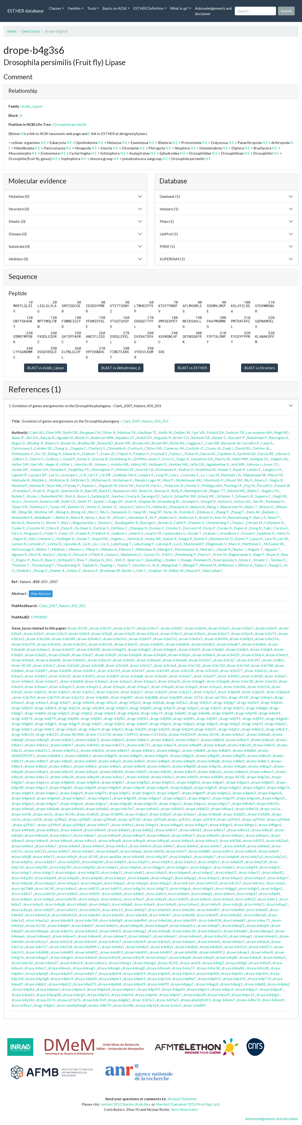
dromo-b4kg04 (105, 755)
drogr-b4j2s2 (130, 702)
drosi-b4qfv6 (130, 867)
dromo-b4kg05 (131, 755)
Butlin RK (177, 443)
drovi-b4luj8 (55, 904)
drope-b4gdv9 (109, 787)
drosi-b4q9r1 (139, 862)
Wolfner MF (44, 512)
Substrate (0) (19, 246)
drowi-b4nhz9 (86, 957)
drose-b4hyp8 (110, 840)
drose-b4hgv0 (221, 825)
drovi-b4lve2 (188, 904)
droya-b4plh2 (23, 989)
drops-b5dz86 (259, 814)
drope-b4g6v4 (37, 782)
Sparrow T (135, 560)
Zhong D (40, 570)
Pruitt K (39, 491)
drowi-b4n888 (37, 952)
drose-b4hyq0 (158, 840)
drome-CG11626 (153, 734)
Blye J (66, 522)
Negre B (276, 480)
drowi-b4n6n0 (209, 941)
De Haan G (83, 528)
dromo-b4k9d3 (87, 745)
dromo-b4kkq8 (208, 761)
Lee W (283, 539)
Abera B (77, 517)
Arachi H (205, 517)
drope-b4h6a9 (72, 809)
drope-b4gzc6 (195, 803)
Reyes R (272, 554)
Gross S (168, 459)
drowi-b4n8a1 (113, 947)
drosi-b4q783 (60, 867)
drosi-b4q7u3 (275, 856)
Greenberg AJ (120, 459)
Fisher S (50, 533)
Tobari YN (19, 507)
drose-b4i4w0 (258, 846)
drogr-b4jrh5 (252, 724)
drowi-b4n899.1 (87, 947)
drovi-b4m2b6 (184, 910)
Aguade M (65, 438)
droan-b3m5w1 (115, 639)
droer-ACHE (21, 665)
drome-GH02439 (182, 734)
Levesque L (69, 475)
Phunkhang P (185, 554)
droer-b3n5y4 (165, 665)
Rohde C (18, 496)
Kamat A (169, 539)
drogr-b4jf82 (114, 718)
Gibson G (283, 454)
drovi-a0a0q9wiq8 (71, 1005)
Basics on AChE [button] (114, 8)
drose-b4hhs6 (48, 830)
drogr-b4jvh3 (112, 729)
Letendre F (37, 544)
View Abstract (40, 594)
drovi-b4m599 (185, 920)
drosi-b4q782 (37, 867)
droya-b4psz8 (195, 995)
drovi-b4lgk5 (249, 888)
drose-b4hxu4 (61, 840)
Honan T (83, 539)
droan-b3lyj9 (124, 633)
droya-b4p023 (209, 979)
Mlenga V (164, 549)
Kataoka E (58, 469)
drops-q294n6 (278, 819)
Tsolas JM (57, 507)
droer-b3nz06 (235, 687)
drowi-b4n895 (136, 952)
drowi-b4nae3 (238, 952)
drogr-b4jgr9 (69, 724)
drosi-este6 (276, 883)
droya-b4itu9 (259, 963)
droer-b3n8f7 (36, 670)
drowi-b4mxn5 (190, 936)
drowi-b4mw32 (210, 931)
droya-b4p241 (234, 979)
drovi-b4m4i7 (160, 915)
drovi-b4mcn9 (273, 1000)
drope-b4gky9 (71, 793)
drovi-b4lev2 (66, 888)
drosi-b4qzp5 (114, 883)
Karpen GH (39, 469)
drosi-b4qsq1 (115, 878)
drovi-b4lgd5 (203, 888)
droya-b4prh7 (170, 995)
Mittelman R (145, 549)
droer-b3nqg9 (193, 681)
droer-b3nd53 (84, 676)
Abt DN (32, 438)
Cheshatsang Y (217, 522)
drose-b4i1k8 (230, 840)
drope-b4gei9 (157, 787)
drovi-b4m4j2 (231, 915)
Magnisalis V (216, 544)
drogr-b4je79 (152, 713)
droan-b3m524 (100, 644)
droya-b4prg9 (74, 995)
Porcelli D (265, 485)
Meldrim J (59, 549)
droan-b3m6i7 (140, 639)
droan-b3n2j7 (224, 660)
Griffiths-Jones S (146, 459)
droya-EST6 (46, 1000)
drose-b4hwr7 (85, 835)
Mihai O (92, 549)
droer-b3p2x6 (107, 692)
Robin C (253, 491)
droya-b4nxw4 (158, 968)
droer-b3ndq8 (132, 676)
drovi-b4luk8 (122, 904)
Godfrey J (53, 459)
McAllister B (59, 480)
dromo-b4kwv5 (262, 772)
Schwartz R (244, 496)
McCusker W (274, 544)
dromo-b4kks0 (36, 766)
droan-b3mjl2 (35, 655)
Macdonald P (194, 544)
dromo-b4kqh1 (36, 772)
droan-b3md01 (203, 644)
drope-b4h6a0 (23, 809)
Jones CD (271, 464)
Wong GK (78, 512)
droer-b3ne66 (156, 676)
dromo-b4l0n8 (137, 777)
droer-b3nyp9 (186, 687)
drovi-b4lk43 (67, 894)
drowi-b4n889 (62, 952)
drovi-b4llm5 (134, 894)
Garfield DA (246, 454)
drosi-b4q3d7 (157, 856)
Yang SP (155, 512)
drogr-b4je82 (175, 713)
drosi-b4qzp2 (45, 883)
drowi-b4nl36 (22, 963)
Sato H (167, 496)
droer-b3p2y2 (205, 692)
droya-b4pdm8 (109, 984)
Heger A (51, 464)
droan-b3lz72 (265, 633)
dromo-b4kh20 (259, 755)
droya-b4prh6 (146, 995)
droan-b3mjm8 (129, 655)
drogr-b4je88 (199, 713)
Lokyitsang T (121, 544)
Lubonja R (164, 544)
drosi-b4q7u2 (252, 856)
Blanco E (52, 443)
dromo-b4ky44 (87, 777)
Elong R (255, 528)
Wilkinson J (227, 565)
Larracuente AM (259, 432)
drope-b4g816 (188, 782)
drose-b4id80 (199, 851)
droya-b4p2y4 (147, 1005)
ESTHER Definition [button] (148, 8)
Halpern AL (279, 459)
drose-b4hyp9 (134, 840)
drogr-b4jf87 (207, 718)
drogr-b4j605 (117, 708)
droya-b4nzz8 (257, 968)
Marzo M (275, 475)
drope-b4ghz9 (205, 787)
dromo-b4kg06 (156, 755)
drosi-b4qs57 (249, 872)
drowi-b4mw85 (235, 931)
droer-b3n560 (207, 670)
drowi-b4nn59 (71, 963)
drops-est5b (32, 819)
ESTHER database (25, 10)
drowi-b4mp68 (131, 925)
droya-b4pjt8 (254, 984)
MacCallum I (212, 570)
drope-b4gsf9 (224, 798)
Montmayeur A (186, 549)
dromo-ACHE (208, 734)
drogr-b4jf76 (22, 718)
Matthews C (251, 544)
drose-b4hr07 (166, 830)
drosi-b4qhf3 (224, 867)
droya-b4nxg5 (84, 968)
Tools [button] (91, 8)
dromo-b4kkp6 (158, 761)
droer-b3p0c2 (83, 692)
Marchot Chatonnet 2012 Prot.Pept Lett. (188, 1104)
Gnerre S (36, 459)
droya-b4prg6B (48, 995)
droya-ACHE (168, 963)
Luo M (214, 475)
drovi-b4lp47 (247, 894)
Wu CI (93, 512)
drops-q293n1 (179, 819)
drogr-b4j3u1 (177, 702)
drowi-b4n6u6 (258, 941)
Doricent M (192, 528)
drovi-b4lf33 (89, 888)
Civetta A (135, 448)
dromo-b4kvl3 (185, 772)
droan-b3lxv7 (148, 628)
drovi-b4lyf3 (254, 904)
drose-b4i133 (35, 851)
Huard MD (100, 539)
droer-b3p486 (97, 697)
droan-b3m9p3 (241, 639)
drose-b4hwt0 (208, 835)
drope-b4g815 (163, 782)
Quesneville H (72, 491)
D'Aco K (52, 528)
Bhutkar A (35, 443)
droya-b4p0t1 (232, 973)
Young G (275, 565)
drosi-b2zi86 (123, 1005)
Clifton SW (153, 448)
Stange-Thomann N (196, 560)
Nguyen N (19, 554)
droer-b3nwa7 (36, 687)
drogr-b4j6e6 (271, 702)
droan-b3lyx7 (218, 633)
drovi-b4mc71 (259, 920)
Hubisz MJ (139, 464)
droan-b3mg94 (114, 649)
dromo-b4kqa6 (234, 766)
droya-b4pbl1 (35, 984)
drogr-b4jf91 (230, 718)
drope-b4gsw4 (248, 798)
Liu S (105, 544)
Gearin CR (153, 533)
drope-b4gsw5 (273, 798)
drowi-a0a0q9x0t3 (196, 1000)
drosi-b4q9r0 (115, 862)
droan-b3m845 (152, 644)
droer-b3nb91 (36, 676)
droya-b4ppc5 (198, 989)
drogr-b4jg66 (277, 718)
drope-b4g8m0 (63, 782)
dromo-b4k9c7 (62, 745)
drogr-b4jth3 (22, 729)
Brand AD (105, 443)
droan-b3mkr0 (204, 655)
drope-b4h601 (172, 809)
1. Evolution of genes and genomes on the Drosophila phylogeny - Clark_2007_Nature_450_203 (85, 405)
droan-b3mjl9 (105, 655)
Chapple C (78, 448)
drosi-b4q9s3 (208, 862)
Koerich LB (144, 469)
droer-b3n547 (133, 670)
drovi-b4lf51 (111, 888)
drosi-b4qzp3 (68, 883)
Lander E (254, 469)
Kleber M (176, 570)
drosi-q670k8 (22, 888)
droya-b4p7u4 (159, 979)
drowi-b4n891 (87, 952)
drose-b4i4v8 (234, 846)
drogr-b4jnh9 (137, 724)
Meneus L (76, 549)
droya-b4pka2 (279, 984)
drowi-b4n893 (111, 952)
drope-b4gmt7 (168, 793)
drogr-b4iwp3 (262, 697)
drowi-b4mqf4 (258, 925)
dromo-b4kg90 (233, 755)
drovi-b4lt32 (245, 899)
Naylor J (238, 549)
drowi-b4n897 (161, 952)
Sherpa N (96, 560)
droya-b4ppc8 (271, 989)
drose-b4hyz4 (182, 840)
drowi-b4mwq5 (38, 936)
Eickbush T (90, 454)
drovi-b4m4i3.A (37, 915)
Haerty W (222, 459)
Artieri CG (181, 438)
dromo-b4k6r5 (137, 740)
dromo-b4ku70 (248, 1000)
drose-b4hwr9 (134, 835)
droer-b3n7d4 (238, 665)
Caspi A (267, 443)
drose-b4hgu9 (196, 825)
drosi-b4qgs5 (201, 867)
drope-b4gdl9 (85, 787)
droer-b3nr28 (242, 681)
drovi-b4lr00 (66, 899)
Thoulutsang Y (42, 565)
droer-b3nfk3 (228, 676)
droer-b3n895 (195, 1005)
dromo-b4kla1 (110, 766)
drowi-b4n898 (186, 952)
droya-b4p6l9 (86, 979)
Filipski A (124, 454)
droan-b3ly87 (172, 628)
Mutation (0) (19, 196)
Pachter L (89, 485)
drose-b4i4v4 (140, 846)
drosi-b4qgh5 (177, 867)
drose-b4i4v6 (187, 846)
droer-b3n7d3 (214, 665)
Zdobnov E (205, 512)
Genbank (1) (170, 196)
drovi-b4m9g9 (111, 920)
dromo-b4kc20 (239, 745)
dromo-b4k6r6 (162, 740)
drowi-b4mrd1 (62, 931)
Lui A (177, 544)
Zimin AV (253, 512)
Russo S (83, 496)
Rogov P (23, 560)
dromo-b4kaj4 (215, 745)
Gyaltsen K (265, 533)
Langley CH (272, 469)
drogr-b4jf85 (183, 718)
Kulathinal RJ (206, 469)
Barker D (219, 438)
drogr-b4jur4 (89, 729)
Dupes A (240, 528)
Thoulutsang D (68, 565)
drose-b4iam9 (107, 851)
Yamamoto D (121, 512)
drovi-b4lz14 (90, 910)
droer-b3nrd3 (266, 681)
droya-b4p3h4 (256, 973)
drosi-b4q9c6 (22, 862)
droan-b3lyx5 (171, 633)
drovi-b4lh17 (22, 894)
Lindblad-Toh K (125, 475)
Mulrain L (207, 549)
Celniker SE (43, 448)
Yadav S (260, 565)
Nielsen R (36, 485)
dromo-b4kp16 (209, 766)
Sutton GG (242, 501)
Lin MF (105, 475)
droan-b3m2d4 (38, 639)
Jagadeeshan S (217, 464)
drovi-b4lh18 (44, 894)
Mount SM (234, 480)
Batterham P (257, 438)
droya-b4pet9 (134, 984)
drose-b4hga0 (171, 825)
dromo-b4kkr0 (233, 761)
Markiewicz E (131, 554)
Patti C (167, 554)
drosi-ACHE (88, 856)
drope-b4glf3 (119, 793)
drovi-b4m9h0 (136, 920)
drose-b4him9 (95, 830)
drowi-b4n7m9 (94, 1000)
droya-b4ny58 (208, 968)
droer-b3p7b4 (24, 697)
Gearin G (136, 533)
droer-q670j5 (215, 697)
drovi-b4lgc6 (180, 888)
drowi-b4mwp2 (261, 931)
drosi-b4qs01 (226, 872)
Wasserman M (231, 507)
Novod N (80, 554)
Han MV (36, 464)
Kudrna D (186, 469)
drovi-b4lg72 (157, 888)
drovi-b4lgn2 (271, 888)
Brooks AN (140, 443)
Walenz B (197, 507)
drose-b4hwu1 (257, 835)
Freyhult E (159, 454)
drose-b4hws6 (158, 835)
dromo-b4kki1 (134, 761)
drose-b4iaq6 (131, 851)
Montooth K (213, 480)
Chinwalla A (116, 448)
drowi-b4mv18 (184, 931)
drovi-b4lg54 (134, 888)
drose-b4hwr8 (109, 835)
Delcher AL (261, 448)
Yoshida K (186, 512)
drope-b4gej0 (181, 787)
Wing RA (25, 512)
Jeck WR (237, 464)
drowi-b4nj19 (133, 957)
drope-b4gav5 (237, 782)
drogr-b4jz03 (159, 729)
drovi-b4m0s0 (159, 910)
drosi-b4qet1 (107, 867)
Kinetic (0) (17, 221)
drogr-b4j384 (93, 708)
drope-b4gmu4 (269, 793)
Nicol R (35, 554)
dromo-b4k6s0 (262, 740)
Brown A (165, 522)
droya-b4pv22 (243, 995)
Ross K (37, 560)
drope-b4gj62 (230, 787)
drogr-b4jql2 (230, 724)
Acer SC (105, 517)
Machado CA (231, 475)
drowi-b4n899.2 (212, 952)
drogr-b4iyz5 (106, 702)
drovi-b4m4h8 (233, 910)
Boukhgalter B (126, 522)
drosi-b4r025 (207, 883)
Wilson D (266, 507)
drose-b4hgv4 (270, 825)
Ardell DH (144, 438)
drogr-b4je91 (270, 713)
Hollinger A (65, 539)
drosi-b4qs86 (92, 878)
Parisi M (142, 485)
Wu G (104, 512)
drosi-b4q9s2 (185, 862)
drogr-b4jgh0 (22, 724)
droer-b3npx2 (121, 681)
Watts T (250, 507)
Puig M (53, 491)
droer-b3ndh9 (108, 676)
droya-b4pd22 (60, 984)
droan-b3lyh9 (266, 628)
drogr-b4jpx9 (207, 724)
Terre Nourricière (184, 1109)
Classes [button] (55, 8)
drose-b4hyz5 (207, 840)
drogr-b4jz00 (135, 729)
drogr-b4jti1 (44, 729)
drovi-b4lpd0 (270, 894)
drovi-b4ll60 (112, 894)
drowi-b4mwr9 (114, 936)
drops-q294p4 (74, 825)
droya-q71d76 (69, 1000)
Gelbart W (182, 432)
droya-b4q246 (23, 1000)
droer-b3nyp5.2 (88, 687)
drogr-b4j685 (141, 708)
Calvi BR (212, 443)
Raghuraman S (240, 554)
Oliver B (108, 432)
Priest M (219, 554)
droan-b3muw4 (149, 660)
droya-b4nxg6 (108, 968)
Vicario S (126, 507)
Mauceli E (193, 570)
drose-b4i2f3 (253, 840)
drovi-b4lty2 (22, 1005)
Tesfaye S (277, 560)
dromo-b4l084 (211, 777)
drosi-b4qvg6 (185, 878)
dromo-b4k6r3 (87, 740)
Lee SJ (54, 475)
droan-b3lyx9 (242, 633)
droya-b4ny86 (233, 968)
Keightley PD (79, 469)
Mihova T (126, 549)
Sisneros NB (49, 501)
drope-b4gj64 (254, 787)
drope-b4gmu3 (244, 793)
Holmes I (102, 464)
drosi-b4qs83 (22, 878)
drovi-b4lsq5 (223, 899)
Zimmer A (57, 570)
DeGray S (101, 528)
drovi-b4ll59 (90, 894)
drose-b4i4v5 (164, 846)
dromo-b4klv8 (134, 766)
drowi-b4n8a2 (137, 947)
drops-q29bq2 (55, 819)
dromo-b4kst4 (61, 772)
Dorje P (209, 528)
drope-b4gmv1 (99, 798)
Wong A (62, 512)
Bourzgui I (148, 522)
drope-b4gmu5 (23, 798)
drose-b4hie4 (71, 830)
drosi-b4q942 (84, 867)
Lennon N (19, 544)
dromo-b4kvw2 (210, 772)
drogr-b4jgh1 (46, 724)
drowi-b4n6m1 (184, 941)
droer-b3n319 (109, 670)
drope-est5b (21, 814)
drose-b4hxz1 (85, 840)
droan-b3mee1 (38, 649)
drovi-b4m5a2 (37, 920)
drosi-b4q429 (232, 862)
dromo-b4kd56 (92, 750)
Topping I (107, 565)
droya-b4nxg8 (133, 968)
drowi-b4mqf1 (208, 925)
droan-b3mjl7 (82, 655)
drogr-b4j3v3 (200, 702)
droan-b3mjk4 (261, 649)
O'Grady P (71, 485)
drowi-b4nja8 (180, 957)
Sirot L (17, 501)
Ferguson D (33, 533)
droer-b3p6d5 (253, 692)
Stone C (245, 560)
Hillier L (66, 464)
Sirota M (31, 501)
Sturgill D (208, 501)
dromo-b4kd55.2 (65, 750)
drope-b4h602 (197, 809)
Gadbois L (119, 533)
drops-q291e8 (154, 819)
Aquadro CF (125, 438)
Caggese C (195, 443)
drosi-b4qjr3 (43, 872)
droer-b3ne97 (205, 676)
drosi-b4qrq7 (203, 872)
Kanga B (185, 539)
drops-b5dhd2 (88, 814)
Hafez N (283, 533)
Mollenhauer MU (189, 480)
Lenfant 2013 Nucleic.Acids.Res (125, 1104)
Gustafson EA (202, 459)
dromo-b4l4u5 (162, 777)
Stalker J (172, 560)
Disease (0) (18, 234)
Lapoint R (19, 475)
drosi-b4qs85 (69, 878)
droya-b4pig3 (231, 984)
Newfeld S (19, 485)
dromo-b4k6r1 (62, 740)
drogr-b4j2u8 (153, 702)
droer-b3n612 (256, 670)
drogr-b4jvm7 (224, 1000)
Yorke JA (170, 512)
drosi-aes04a (110, 856)
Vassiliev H (141, 565)
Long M (161, 475)
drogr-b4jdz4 (104, 713)
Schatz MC (206, 496)
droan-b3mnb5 (74, 660)
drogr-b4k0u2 (253, 729)
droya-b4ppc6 (222, 989)
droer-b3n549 (158, 670)
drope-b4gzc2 (170, 803)
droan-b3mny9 (99, 660)
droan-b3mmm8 (48, 660)
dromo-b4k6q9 (37, 740)
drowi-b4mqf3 (233, 925)
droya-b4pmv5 (123, 989)
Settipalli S (66, 560)
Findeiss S (141, 454)
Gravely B (100, 459)
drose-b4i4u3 (22, 846)
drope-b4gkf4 (23, 793)
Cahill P (180, 522)
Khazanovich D (221, 539)
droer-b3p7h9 (48, 697)
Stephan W (146, 501)
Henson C (46, 539)
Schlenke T (225, 496)
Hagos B (19, 539)
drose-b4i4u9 (69, 846)
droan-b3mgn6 (164, 649)
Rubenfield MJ (52, 496)
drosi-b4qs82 (273, 872)
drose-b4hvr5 (60, 835)
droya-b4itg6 (236, 963)
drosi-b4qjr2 (21, 872)
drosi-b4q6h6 (228, 856)
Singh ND (281, 432)
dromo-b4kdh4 (194, 750)
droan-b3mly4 (253, 655)
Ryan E (50, 560)
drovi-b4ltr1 (267, 899)
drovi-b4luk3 (99, 904)
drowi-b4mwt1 (139, 936)
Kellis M (165, 432)
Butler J (128, 570)
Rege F (258, 554)
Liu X (86, 544)
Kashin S (200, 539)
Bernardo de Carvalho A (240, 443)
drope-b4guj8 (120, 803)
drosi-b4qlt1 (134, 872)
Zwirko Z (74, 570)
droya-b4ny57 (183, 968)
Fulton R (191, 454)
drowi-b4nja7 (157, 957)
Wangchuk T (171, 565)
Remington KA (196, 491)
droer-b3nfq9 (252, 676)
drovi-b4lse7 (134, 899)
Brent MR (122, 443)
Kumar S (224, 469)
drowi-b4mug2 (134, 931)
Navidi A (223, 549)
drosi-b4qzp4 (91, 883)
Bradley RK (86, 443)
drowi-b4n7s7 (36, 947)
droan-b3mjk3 (237, 649)
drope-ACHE (235, 777)
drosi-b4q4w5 (181, 856)
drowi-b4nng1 (120, 963)
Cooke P (18, 528)
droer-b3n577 (231, 670)
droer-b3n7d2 (189, 665)
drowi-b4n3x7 (110, 941)
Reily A (176, 491)
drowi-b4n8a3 (162, 947)
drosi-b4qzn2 (208, 878)
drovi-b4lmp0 (201, 894)
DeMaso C (119, 528)
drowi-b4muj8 (159, 931)
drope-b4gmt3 (143, 793)
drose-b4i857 (59, 851)
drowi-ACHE (36, 925)
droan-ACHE (77, 628)
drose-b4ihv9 (245, 851)
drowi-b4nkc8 (250, 957)
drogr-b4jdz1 (58, 713)
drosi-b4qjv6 (65, 872)
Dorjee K (225, 528)
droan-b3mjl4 (59, 655)
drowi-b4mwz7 (165, 936)
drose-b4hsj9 (262, 830)
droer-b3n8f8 (60, 670)
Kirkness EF (125, 469)
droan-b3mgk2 (139, 649)
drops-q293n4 (204, 819)
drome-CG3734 (98, 734)
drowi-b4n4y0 (159, 941)
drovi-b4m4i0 (257, 910)
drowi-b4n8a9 (211, 947)
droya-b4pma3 (48, 989)
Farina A (281, 528)
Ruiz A (70, 496)
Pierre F (204, 554)
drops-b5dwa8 (209, 814)
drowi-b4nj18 (110, 957)
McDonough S (23, 549)
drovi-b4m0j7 (135, 910)
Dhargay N (138, 528)
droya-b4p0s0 (159, 973)
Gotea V (83, 459)
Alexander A (137, 517)
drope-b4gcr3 (37, 787)
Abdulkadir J (43, 517)
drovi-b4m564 (160, 920)
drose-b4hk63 (119, 830)
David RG (243, 448)
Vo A (155, 565)
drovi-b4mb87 (234, 920)
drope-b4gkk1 (119, 1000)
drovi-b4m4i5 (113, 915)
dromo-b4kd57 (118, 750)
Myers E (261, 480)
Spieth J (100, 501)
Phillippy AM (212, 485)
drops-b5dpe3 (136, 814)
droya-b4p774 (259, 979)
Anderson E (168, 517)
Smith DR (70, 432)
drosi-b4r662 (253, 883)
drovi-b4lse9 (156, 899)
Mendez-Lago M (147, 480)
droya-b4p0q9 (37, 973)
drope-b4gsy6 (72, 803)
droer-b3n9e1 (84, 670)
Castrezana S (22, 448)
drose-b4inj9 (67, 856)
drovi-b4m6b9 (62, 920)
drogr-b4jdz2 (81, 713)
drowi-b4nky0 (274, 957)
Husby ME (153, 539)
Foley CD (66, 533)
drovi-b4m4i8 (184, 915)
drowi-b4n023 (235, 947)
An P (153, 517)
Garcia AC (208, 454)
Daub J (228, 448)
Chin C (141, 570)
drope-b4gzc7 (219, 803)
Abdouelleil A (22, 517)
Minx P (167, 480)
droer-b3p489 (171, 697)
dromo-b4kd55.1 (37, 750)
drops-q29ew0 (104, 819)
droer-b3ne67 (180, 676)
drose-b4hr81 (190, 830)
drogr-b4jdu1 (44, 1005)
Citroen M (254, 522)
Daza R (66, 528)
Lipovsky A (71, 544)
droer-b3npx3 (145, 681)
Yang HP (140, 512)
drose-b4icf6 (154, 851)
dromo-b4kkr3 (258, 761)
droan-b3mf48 (88, 649)
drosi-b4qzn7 (278, 878)
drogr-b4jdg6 (257, 708)
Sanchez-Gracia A (125, 496)
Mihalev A (109, 549)
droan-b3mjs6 (179, 655)
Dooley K (156, 528)
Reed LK (145, 491)
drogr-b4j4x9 (248, 702)
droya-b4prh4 (122, 995)
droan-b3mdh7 (228, 644)
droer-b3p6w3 (278, 692)
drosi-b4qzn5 (255, 878)
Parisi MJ (126, 485)
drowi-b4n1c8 (61, 941)
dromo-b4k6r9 (237, 740)
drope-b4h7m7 (122, 809)
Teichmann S (274, 501)
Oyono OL (152, 554)
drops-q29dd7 (80, 819)
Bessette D (35, 522)
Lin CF (93, 475)
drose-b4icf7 (176, 851)
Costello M (35, 528)
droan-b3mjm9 (154, 655)
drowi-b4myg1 (240, 936)
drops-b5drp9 (160, 814)
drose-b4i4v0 (93, 846)
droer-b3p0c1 (59, 692)
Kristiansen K (165, 469)
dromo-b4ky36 (62, 777)
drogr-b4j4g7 (224, 702)
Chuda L (237, 522)
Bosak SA (68, 443)
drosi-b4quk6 (138, 878)
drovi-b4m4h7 (208, 910)
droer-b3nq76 (169, 681)
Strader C (260, 560)
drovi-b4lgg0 (226, 888)
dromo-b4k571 (113, 745)
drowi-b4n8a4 (186, 947)
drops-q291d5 (129, 819)
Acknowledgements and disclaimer (213, 11)
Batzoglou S (278, 438)
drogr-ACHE (238, 697)
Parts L (156, 485)
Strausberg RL (169, 501)
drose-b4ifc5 (223, 851)
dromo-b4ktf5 (136, 772)
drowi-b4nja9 (203, 957)
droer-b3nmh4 (71, 681)
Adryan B (47, 438)
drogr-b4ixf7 (60, 702)
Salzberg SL (101, 496)
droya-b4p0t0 (208, 973)
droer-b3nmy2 (96, 681)
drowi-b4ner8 (262, 952)
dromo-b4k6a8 (258, 734)
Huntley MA (178, 464)
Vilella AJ (159, 507)
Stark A (130, 501)
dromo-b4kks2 (85, 766)
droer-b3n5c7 (44, 665)
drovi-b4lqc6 (44, 899)
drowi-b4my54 (215, 936)
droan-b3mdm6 (254, 644)
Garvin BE (266, 454)
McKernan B (101, 480)
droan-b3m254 (267, 639)
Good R (69, 459)
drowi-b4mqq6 (37, 931)
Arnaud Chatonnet (182, 1099)
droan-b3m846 (177, 644)
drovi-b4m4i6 (136, 915)
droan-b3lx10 (100, 628)
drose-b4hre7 (214, 830)
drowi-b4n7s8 (61, 947)
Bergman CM (90, 432)
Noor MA (53, 485)
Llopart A (146, 475)
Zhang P (222, 512)
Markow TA (126, 432)
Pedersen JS (173, 485)
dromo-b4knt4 (158, 766)
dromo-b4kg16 (182, 755)
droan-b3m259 (23, 644)
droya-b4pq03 (23, 995)
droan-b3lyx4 (147, 633)
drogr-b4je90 (246, 713)
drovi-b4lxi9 (211, 904)
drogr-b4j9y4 (45, 708)
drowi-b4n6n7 (233, 941)
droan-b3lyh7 (242, 628)
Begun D (18, 443)
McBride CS (80, 480)
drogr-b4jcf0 (211, 708)
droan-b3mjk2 (213, 649)
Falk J (268, 528)
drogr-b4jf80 (68, 718)
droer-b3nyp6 (114, 687)
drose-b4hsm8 (36, 835)
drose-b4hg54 (147, 825)
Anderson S (188, 517)
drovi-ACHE (44, 888)
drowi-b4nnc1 (96, 963)
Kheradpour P (102, 469)
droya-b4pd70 (84, 984)
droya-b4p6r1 (110, 979)
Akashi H (81, 438)
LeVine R (54, 544)
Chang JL (61, 448)
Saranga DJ (150, 496)
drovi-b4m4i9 (207, 915)
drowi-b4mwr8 (89, 936)
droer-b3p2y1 (180, 692)
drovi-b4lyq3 (22, 910)
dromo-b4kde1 (143, 750)
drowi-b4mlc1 (107, 925)
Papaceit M (108, 485)
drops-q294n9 (49, 825)
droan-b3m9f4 (216, 639)
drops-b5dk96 (112, 814)
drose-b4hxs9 (37, 840)
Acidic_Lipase (31, 106)
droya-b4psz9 (219, 995)
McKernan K (122, 480)
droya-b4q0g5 (267, 995)
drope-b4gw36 (145, 803)
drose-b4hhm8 (23, 830)
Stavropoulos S (225, 560)
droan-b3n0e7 (200, 660)
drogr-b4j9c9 (22, 708)
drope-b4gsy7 (96, 803)
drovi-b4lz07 (44, 910)
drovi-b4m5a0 (255, 915)
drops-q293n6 (253, 819)
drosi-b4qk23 (88, 872)
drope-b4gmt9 (193, 793)
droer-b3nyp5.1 (62, 687)
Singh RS (280, 496)
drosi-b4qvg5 (162, 878)
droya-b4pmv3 (73, 989)
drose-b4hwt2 (232, 835)
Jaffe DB (197, 464)
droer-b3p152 (73, 697)
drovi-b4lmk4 (178, 894)
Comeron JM (174, 448)
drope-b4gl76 (96, 793)
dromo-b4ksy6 (86, 772)
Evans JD (108, 454)
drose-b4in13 (44, 856)
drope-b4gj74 (278, 787)
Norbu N (64, 554)
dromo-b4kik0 (85, 761)
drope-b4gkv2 (47, 793)
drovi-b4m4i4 (89, 915)
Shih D (120, 560)
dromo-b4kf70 (99, 1005)
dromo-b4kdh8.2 (78, 755)
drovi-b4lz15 (112, 910)
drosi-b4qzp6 (137, 883)
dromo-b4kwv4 (236, 772)
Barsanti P (236, 438)
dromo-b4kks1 (60, 766)
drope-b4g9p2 (138, 782)
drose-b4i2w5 (277, 840)
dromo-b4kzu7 (112, 777)
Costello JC (195, 448)
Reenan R (161, 491)
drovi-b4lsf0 (179, 899)
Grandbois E (229, 533)
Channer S (196, 522)
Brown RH (159, 443)
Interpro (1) (169, 209)
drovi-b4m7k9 (87, 920)
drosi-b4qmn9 (180, 872)
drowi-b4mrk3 (86, 931)
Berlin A (18, 522)
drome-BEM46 (72, 734)
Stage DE (115, 501)
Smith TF (85, 501)
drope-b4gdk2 (61, 787)
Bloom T (52, 522)
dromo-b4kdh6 (244, 750)
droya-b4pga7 (182, 984)
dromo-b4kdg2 (168, 750)
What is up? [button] (179, 8)
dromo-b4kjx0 (110, 761)
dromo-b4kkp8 (183, 761)
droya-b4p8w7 (184, 979)
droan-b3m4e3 (89, 639)
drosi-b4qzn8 (22, 883)
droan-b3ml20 (228, 655)
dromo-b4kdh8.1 (50, 755)
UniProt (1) (169, 234)
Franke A (83, 533)
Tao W (258, 501)
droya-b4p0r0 (61, 973)
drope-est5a (270, 809)
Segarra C (263, 496)
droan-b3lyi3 (56, 633)
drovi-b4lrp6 (89, 899)
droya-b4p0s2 (183, 973)
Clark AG (37, 432)
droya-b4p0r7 (86, 973)
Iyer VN (198, 432)
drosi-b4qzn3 (232, 878)
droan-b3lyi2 (34, 633)
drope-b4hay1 (222, 809)
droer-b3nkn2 (22, 681)
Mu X (248, 480)
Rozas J (33, 496)
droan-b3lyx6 (195, 633)
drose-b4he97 (98, 825)
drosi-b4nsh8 (133, 856)
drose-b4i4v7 (211, 846)
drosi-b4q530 (256, 862)
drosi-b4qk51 (111, 872)
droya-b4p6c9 (62, 979)
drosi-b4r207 (230, 883)
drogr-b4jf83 (137, 718)
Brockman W (110, 570)
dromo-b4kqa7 (260, 766)
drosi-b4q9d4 (92, 862)
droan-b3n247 (248, 660)
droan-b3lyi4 (79, 633)
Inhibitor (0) (18, 259)
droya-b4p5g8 (37, 979)
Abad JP (18, 438)
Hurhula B (135, 539)
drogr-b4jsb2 (275, 724)
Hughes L (118, 539)
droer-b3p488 (146, 697)
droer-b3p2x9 (156, 692)
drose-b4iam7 (83, 851)
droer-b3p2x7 (132, 692)
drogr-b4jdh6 (35, 713)
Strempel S (190, 501)
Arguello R (162, 438)
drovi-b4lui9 (33, 904)
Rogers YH (270, 491)
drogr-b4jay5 (188, 708)
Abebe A (61, 517)
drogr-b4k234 (23, 734)
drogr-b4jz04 (182, 729)
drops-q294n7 (24, 825)
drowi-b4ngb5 (61, 957)
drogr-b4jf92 (253, 718)
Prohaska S (21, 491)
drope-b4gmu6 (48, 798)
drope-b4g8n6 (88, 782)
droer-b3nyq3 (211, 687)
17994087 (39, 617)
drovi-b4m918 (210, 920)
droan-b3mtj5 (124, 660)
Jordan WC (20, 469)
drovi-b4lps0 (22, 899)
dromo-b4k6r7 (187, 740)
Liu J (95, 544)
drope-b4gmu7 (74, 798)
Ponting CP (233, 485)
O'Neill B (96, 554)
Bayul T (274, 517)
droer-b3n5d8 (93, 665)
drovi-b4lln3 (156, 894)
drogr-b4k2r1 (277, 729)
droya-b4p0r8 (110, 973)
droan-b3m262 (75, 644)
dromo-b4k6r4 (112, 740)
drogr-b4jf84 (160, 718)
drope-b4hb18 (247, 809)
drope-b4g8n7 (113, 782)
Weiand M (208, 565)
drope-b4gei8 (134, 787)
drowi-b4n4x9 (134, 941)
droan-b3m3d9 (63, 639)
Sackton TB (235, 432)
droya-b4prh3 (98, 995)
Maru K (234, 544)
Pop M (249, 485)
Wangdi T (190, 565)
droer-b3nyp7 (138, 687)
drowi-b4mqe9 (156, 925)
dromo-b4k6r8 (212, 740)
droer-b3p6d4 (229, 692)
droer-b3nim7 (276, 676)
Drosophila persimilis (70, 124)
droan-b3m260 (49, 644)
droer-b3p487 (122, 697)
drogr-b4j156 (69, 708)
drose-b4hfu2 (123, 825)
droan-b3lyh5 (219, 628)
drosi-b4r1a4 (183, 883)
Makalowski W (254, 475)
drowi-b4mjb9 (59, 925)
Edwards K (71, 454)
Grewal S (248, 533)
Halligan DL (259, 459)
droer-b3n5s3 (143, 1000)
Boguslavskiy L (84, 522)
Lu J (204, 475)
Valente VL (75, 507)
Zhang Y (237, 512)
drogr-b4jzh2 (228, 729)
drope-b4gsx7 (47, 803)
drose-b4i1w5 (167, 1000)
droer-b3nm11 (46, 681)
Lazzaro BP (38, 475)
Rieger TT (217, 491)
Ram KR (91, 491)
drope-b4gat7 (213, 782)
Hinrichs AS (84, 464)
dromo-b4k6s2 (36, 745)
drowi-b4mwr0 (64, 936)
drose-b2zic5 (171, 1005)
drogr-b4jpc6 (160, 724)
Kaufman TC (147, 432)
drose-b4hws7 (183, 835)
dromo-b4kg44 (208, 755)
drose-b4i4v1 (116, 846)
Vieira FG (142, 507)
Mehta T (43, 549)
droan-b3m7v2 (165, 639)
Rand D (105, 491)
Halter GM (20, 464)
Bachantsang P (240, 517)
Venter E (93, 507)
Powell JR (282, 485)
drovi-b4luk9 (144, 904)
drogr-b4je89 (222, 713)
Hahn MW (240, 459)
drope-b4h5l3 (268, 803)
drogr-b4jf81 (91, 718)
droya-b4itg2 (213, 963)
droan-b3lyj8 (102, 633)
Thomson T (20, 565)
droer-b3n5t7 (141, 665)
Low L (174, 475)
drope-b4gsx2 (23, 803)
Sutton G (225, 501)
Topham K (89, 565)
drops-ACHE (65, 814)
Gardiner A (226, 454)
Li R (83, 475)
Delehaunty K (22, 454)
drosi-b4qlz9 (157, 872)
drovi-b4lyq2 (277, 904)
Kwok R (239, 469)
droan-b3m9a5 (190, 639)
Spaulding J (154, 560)
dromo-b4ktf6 (160, 772)
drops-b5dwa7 (184, 814)
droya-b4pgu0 (207, 984)
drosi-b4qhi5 (270, 867)
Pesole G (192, 485)
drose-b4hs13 (238, 830)
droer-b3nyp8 (162, 687)
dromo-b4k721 (139, 745)
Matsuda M (20, 480)
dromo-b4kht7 (36, 761)
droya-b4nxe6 (59, 968)
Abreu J (91, 517)
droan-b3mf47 (63, 649)
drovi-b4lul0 (166, 904)
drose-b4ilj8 (21, 856)
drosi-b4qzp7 (160, 883)
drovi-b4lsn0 (201, 899)
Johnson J (253, 464)
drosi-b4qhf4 (247, 867)
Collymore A (274, 522)
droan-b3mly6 (23, 660)
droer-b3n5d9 (117, 665)
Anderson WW (102, 438)
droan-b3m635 (126, 644)
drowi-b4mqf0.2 (182, 925)
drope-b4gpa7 (149, 798)
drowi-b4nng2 (145, 963)
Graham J (210, 533)
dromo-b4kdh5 (219, 750)
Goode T (194, 533)
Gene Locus (31, 31)
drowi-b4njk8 (226, 957)
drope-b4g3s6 (258, 777)
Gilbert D (20, 459)
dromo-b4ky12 (36, 777)
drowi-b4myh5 (266, 936)
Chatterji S (96, 448)
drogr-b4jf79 (45, 718)
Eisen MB (53, 432)
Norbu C (49, 554)
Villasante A (178, 507)
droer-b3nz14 (259, 687)
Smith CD (68, 501)
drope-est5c (43, 814)
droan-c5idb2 (273, 660)
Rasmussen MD (125, 491)
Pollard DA (215, 432)
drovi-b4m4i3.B (64, 915)
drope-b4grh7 (199, 798)
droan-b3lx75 (124, 628)
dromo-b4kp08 (184, 766)
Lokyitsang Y (144, 544)
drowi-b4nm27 (46, 963)
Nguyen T (272, 549)
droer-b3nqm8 (218, 681)
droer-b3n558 (182, 670)
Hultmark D (158, 464)
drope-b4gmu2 (219, 793)
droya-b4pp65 (173, 989)
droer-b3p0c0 (35, 692)
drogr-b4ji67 (92, 724)
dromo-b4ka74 (164, 745)
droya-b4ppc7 (247, 989)
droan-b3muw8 (175, 660)
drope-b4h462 (147, 809)
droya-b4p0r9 (134, 973)
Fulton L (175, 454)
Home (12, 31)
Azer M (220, 517)
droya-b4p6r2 (134, 979)
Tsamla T (123, 565)
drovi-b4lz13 (67, 910)
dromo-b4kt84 (111, 772)
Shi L (109, 560)
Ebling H (54, 454)
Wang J (212, 507)
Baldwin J (269, 512)
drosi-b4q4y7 (205, 856)
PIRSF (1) (167, 246)
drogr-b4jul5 (66, 729)
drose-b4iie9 (269, 851)
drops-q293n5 (229, 819)
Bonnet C (105, 522)
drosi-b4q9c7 (45, 862)
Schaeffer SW (185, 496)
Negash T (255, 549)
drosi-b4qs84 (45, 878)
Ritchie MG (236, 491)
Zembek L (24, 570)
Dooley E (173, 528)
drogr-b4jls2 (115, 724)
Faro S (17, 533)
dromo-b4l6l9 (187, 777)
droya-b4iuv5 (35, 968)
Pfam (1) (167, 221)
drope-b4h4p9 (243, 803)
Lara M (270, 539)
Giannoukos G (174, 533)
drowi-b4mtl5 (110, 931)
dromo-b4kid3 (61, 761)
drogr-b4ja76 (164, 708)
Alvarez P (90, 570)
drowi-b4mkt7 (83, 925)
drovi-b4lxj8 (232, 904)
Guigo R (182, 459)
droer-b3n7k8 (262, 665)
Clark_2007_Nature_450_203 (145, 421)
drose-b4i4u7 (46, 846)
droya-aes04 (190, 963)
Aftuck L (119, 517)
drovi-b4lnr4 (224, 894)
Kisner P (241, 539)
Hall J (33, 539)
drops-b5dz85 (234, 814)
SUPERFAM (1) (172, 259)
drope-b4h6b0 (97, 809)
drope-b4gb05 (262, 782)
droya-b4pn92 (149, 989)
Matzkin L (39, 480)
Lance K (256, 539)
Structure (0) (19, 209)
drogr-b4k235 (47, 734)
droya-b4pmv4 (98, 989)
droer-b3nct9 (60, 676)
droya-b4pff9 (158, 984)
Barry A (260, 517)
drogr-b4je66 (128, 713)
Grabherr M (157, 570)
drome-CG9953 (125, 734)
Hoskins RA (120, 464)
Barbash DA (200, 438)
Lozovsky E (190, 475)
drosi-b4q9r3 (162, 862)
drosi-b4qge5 (154, 867)
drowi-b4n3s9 (86, 941)
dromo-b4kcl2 (264, 745)
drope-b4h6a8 (47, 809)
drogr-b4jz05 (205, 729)
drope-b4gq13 (174, 798)
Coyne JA (213, 448)
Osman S (112, 554)
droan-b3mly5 (277, 655)
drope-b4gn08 (124, 798)
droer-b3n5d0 (68, 665)
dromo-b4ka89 (189, 745)
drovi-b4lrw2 (111, 899)
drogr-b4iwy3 (37, 702)
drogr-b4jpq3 (183, 724)
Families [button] (74, 8)
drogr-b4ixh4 (83, 702)
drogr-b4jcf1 (233, 708)
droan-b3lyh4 (195, 628)
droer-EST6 (193, 697)
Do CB (40, 454)
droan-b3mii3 (189, 649)
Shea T (82, 560)
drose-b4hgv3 (245, 825)
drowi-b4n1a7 (37, 941)
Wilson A (245, 565)
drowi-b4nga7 (37, 957)
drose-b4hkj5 (142, 830)
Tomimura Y (38, 507)
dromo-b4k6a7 (233, 734)
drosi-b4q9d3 (69, 862)
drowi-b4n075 (260, 947)
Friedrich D (100, 533)
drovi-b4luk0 (77, 904)
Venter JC (109, 507)
